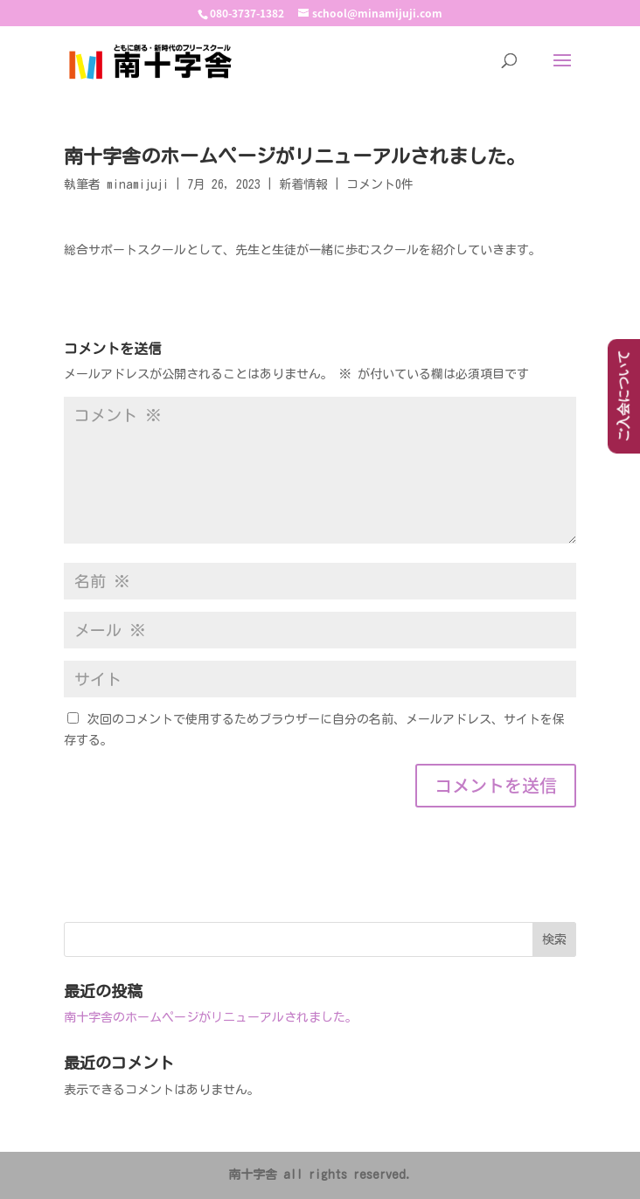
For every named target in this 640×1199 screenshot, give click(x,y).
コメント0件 (380, 184)
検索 (554, 939)
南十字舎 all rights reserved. (320, 1174)
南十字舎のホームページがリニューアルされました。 (211, 1017)
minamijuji (138, 184)
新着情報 (303, 184)
